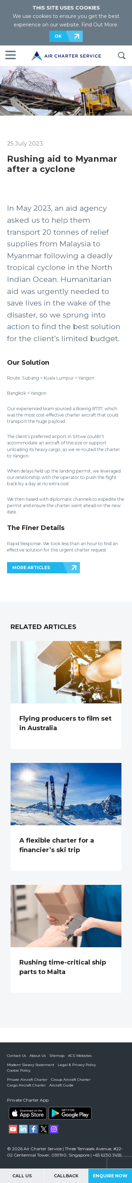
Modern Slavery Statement (30, 1064)
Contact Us (16, 1055)
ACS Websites (80, 1055)
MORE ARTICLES (31, 567)
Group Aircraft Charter (70, 1079)
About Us (38, 1055)
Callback (66, 1175)
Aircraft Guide (61, 1085)
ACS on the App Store (28, 1113)
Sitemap (56, 1055)
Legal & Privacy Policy (77, 1064)
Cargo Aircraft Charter (26, 1085)
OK (58, 36)
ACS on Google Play (70, 1113)
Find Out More (99, 24)
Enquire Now (110, 1175)
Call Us (22, 1175)
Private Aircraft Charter (27, 1079)
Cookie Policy (18, 1070)
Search (121, 55)
